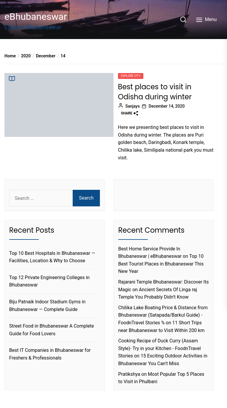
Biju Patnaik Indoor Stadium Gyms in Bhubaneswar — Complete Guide (47, 305)
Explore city (130, 75)
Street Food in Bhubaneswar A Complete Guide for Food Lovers (51, 329)
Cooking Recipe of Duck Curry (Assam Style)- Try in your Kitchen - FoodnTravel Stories (159, 348)
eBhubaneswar (35, 16)
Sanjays (132, 106)
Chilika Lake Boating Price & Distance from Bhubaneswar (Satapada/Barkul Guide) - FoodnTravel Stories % (163, 315)
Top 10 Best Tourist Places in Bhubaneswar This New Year (161, 263)
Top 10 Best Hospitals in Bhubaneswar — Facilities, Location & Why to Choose (52, 257)
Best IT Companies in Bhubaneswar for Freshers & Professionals (50, 354)
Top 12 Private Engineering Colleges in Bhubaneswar (49, 281)
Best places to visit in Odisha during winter (155, 92)
